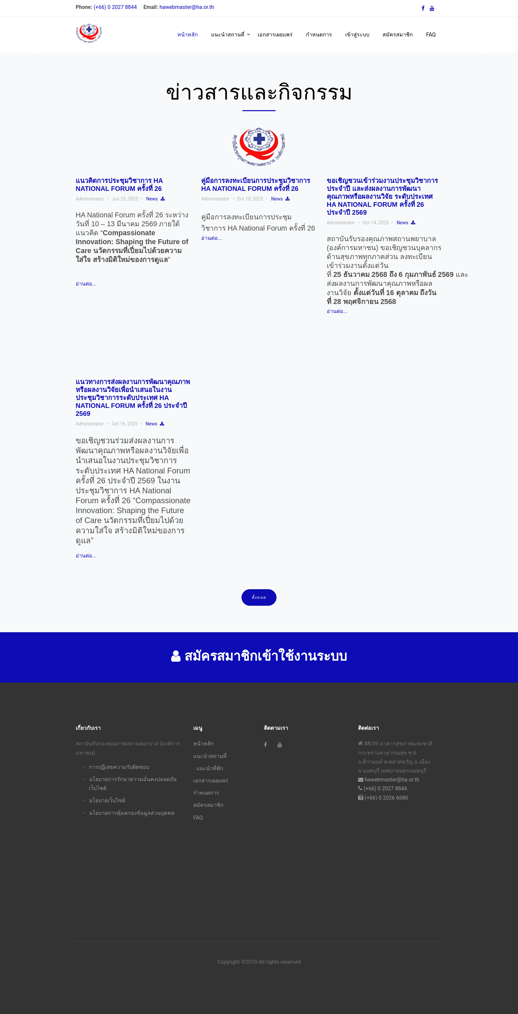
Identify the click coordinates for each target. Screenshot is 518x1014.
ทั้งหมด (259, 597)
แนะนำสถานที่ (227, 34)
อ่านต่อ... (86, 284)
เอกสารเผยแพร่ (275, 34)
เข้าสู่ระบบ (357, 34)
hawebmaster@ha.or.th (187, 7)
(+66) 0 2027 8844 (115, 7)
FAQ (431, 34)
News (152, 198)
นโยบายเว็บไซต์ (107, 800)
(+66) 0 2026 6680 (383, 798)
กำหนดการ (319, 34)
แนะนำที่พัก (209, 768)
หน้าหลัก (187, 34)
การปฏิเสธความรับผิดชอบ (119, 767)
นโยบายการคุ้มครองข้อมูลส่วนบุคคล (131, 813)
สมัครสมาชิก (398, 34)
